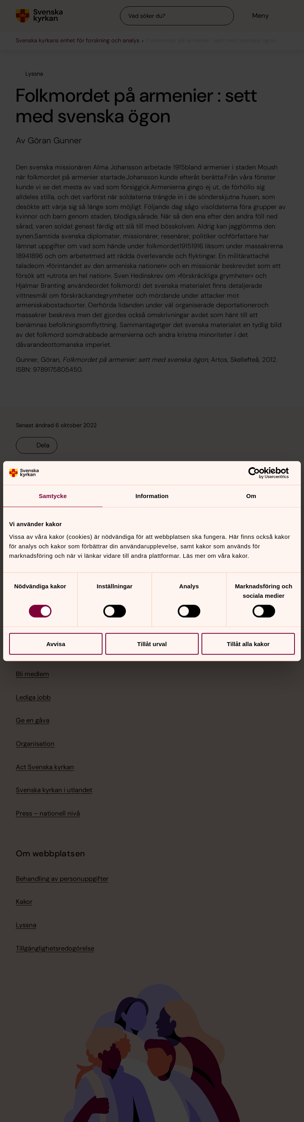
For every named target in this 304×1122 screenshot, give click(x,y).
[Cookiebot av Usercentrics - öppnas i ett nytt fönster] (260, 473)
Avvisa (55, 643)
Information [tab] (152, 496)
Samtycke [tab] (53, 496)
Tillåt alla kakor (248, 643)
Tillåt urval (152, 643)
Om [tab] (251, 496)
